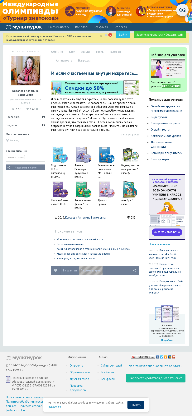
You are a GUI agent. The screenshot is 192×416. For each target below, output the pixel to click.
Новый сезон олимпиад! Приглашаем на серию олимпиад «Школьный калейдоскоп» (165, 269)
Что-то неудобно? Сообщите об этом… (155, 366)
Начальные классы (15, 157)
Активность (64, 60)
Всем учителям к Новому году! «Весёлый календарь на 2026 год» (163, 254)
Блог (72, 51)
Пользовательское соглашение (26, 397)
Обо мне (57, 51)
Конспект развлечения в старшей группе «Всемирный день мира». (93, 249)
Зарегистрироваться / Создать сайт (160, 34)
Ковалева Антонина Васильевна (85, 217)
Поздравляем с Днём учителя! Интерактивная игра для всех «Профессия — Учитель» (166, 287)
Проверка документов (78, 388)
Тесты (100, 51)
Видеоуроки (159, 117)
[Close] (101, 36)
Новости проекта (159, 244)
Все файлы (101, 27)
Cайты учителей (59, 27)
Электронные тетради (165, 123)
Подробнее (54, 406)
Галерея (115, 51)
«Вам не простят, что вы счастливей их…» (80, 239)
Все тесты (120, 27)
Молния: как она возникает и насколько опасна (83, 253)
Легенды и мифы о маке (70, 244)
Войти (123, 34)
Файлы (85, 51)
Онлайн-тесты (160, 129)
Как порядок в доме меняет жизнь (76, 258)
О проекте (76, 365)
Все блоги (81, 27)
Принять (136, 404)
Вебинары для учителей (166, 153)
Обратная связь (80, 372)
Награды (84, 60)
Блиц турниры (160, 159)
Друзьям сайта (79, 379)
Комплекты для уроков (166, 136)
